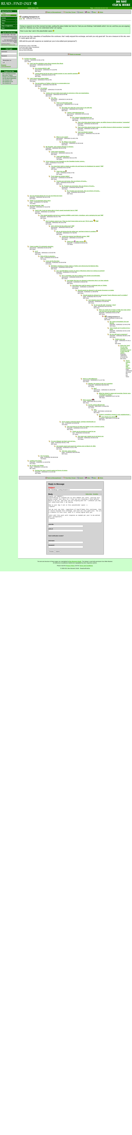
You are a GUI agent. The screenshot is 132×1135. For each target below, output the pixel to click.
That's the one (61, 171)
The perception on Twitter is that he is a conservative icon (52, 83)
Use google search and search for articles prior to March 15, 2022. (76, 446)
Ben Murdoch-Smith (75, 561)
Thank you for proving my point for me (83, 431)
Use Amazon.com (7, 80)
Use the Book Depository (9, 78)
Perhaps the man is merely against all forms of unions (51, 470)
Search (81, 12)
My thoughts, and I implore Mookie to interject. (60, 146)
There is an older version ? (77, 241)
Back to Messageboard (54, 12)
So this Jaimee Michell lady (96, 405)
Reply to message (75, 54)
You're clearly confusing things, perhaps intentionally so (79, 421)
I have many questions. (58, 151)
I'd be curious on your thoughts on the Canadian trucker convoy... (65, 161)
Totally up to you (120, 339)
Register (3, 65)
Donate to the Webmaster (9, 77)
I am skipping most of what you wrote (99, 300)
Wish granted (89, 400)
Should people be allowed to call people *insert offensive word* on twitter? (105, 295)
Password (4, 56)
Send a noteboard (24, 18)
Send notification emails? (56, 536)
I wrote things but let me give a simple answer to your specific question (57, 73)
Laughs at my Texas (36, 460)
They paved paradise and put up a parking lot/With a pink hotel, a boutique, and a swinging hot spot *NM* (71, 215)
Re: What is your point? (69, 142)
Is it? (36, 251)
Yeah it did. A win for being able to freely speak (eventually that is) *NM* (56, 210)
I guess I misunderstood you (75, 112)
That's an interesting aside (64, 103)
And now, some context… (69, 451)
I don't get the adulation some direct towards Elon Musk (46, 63)
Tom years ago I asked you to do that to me (90, 436)
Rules (101, 12)
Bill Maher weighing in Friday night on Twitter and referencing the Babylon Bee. (75, 266)
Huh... (95, 409)
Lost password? (6, 66)
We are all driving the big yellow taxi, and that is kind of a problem (77, 231)
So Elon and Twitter (30, 58)
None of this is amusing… (48, 256)
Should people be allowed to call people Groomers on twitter (96, 290)
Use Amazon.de (6, 83)
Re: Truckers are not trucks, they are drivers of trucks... (78, 186)
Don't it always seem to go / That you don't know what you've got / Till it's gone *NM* (72, 221)
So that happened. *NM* (37, 205)
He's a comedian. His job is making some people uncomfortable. (81, 275)
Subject (51, 488)
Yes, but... (54, 98)
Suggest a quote (11, 44)
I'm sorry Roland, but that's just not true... (63, 441)
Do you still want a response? (118, 334)
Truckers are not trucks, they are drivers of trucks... (71, 181)
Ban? (95, 388)
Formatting (95, 494)
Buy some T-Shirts (7, 75)
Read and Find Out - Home (29, 3)
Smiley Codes (89, 494)
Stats (94, 12)
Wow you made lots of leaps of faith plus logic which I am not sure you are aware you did (115, 310)
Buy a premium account (9, 73)
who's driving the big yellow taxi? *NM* (62, 226)
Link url (50, 529)
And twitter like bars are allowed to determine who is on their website (87, 280)
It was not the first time (52, 261)
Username (4, 51)
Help (88, 12)
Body (50, 494)
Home (4, 13)
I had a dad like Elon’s (62, 156)
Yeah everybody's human (85, 132)
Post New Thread (70, 12)
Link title (51, 524)
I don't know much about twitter (39, 78)
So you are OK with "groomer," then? (105, 305)
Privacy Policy (70, 565)
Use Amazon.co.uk (7, 81)
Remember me (7, 60)
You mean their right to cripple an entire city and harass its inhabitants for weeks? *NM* (77, 166)
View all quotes (4, 44)
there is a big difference (90, 378)
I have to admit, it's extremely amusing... (42, 246)
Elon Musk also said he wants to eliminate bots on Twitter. (89, 285)
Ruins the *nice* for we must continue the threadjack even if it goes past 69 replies (125, 349)
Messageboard (6, 15)
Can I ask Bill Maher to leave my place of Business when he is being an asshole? (80, 270)
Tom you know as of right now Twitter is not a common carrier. (85, 426)
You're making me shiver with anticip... (128, 364)
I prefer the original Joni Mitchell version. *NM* (76, 236)
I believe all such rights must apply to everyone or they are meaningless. (67, 93)
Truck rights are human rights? (60, 176)
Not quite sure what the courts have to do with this (77, 107)
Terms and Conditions (86, 565)
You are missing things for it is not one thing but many (46, 195)
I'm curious (43, 88)
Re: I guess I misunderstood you (82, 117)
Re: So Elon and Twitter (37, 465)
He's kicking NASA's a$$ (42, 68)
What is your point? (62, 137)
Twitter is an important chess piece (40, 200)
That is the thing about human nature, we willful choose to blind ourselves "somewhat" (104, 122)
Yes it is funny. (44, 456)
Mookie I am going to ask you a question (100, 383)
